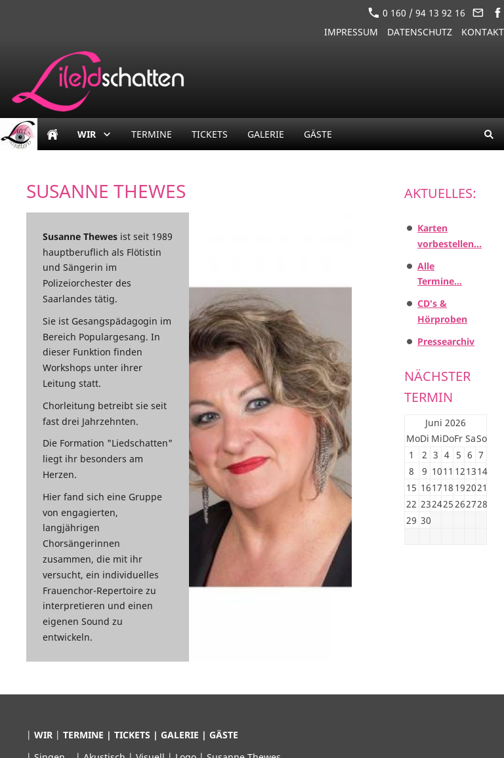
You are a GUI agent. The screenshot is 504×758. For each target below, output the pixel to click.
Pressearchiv (445, 341)
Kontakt (482, 32)
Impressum (351, 32)
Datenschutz (419, 32)
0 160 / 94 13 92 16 (416, 13)
